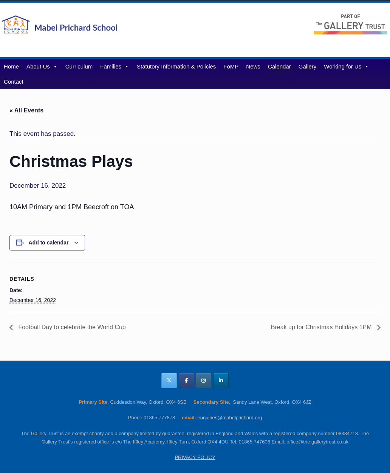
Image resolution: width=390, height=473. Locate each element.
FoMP (230, 66)
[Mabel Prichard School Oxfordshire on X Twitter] (169, 380)
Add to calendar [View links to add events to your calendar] (49, 243)
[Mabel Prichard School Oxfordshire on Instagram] (203, 380)
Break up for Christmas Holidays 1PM (322, 327)
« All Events (26, 110)
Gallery (308, 66)
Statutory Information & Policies (176, 66)
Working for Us (346, 66)
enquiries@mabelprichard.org (229, 417)
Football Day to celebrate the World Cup (71, 327)
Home (11, 66)
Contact (13, 81)
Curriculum (79, 66)
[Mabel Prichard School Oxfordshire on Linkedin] (221, 380)
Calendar (279, 66)
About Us (42, 66)
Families (114, 66)
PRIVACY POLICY (195, 457)
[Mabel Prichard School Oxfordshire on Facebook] (186, 380)
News (253, 66)
